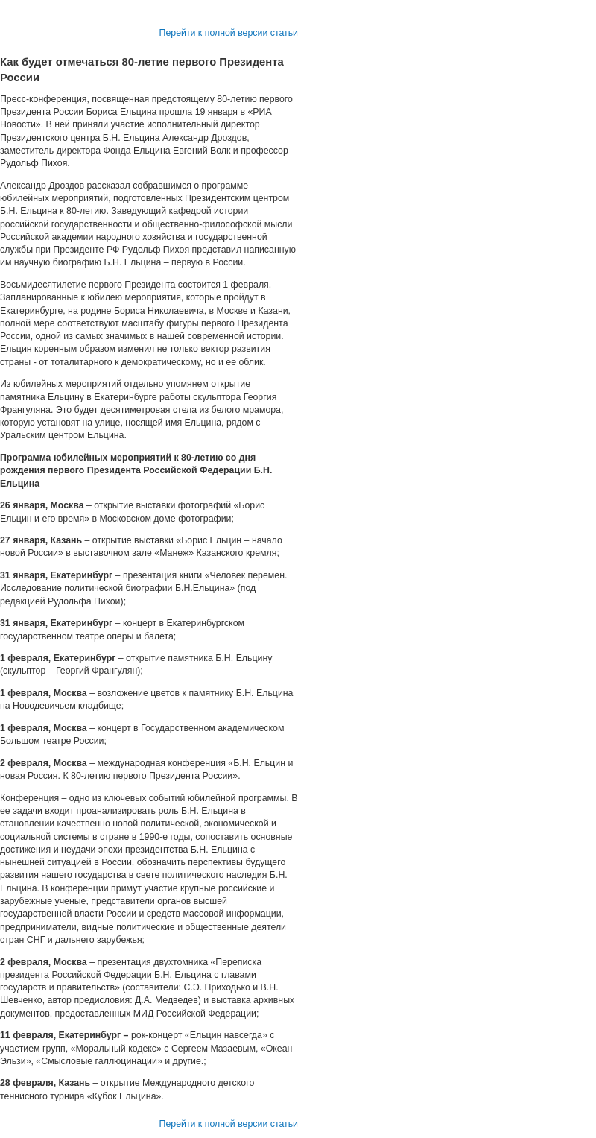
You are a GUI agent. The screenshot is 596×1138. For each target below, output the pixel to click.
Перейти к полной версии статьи (228, 33)
